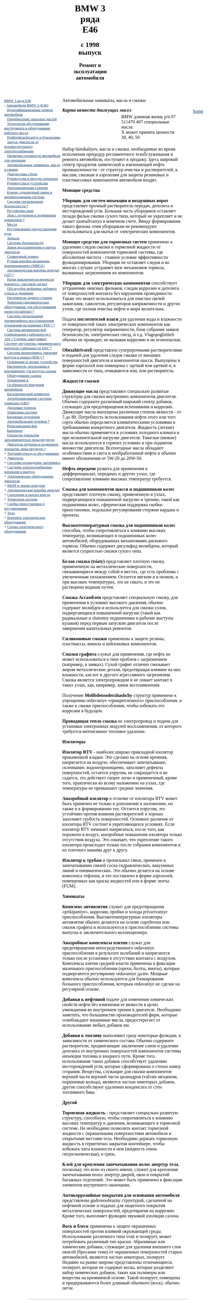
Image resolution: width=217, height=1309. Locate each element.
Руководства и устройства (27, 183)
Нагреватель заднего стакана (29, 297)
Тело (11, 513)
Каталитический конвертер (28, 394)
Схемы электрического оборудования (23, 529)
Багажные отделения (23, 417)
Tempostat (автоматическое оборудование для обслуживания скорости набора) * (30, 307)
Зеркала (13, 238)
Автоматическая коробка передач (33, 490)
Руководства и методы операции (32, 178)
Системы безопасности (25, 242)
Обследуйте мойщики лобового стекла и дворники (30, 290)
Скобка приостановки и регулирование (24, 506)
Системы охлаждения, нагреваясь (33, 462)
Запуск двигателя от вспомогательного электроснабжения (21, 146)
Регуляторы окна (20, 210)
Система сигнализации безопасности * (23, 203)
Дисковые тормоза (21, 407)
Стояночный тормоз (22, 256)
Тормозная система (22, 412)
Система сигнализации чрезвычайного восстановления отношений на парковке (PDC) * (29, 320)
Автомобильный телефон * (28, 421)
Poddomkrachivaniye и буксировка (33, 137)
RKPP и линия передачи (26, 485)
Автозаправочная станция (27, 188)
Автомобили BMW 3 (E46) (27, 105)
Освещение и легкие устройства (32, 362)
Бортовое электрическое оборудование (24, 519)
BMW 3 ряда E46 (17, 100)
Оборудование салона (24, 375)
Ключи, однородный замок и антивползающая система (28, 194)
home (198, 111)
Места (12, 224)
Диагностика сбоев (22, 174)
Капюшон (14, 430)
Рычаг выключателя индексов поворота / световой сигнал (29, 281)
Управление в (17, 380)
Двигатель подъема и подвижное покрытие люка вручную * (31, 446)
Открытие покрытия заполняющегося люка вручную (29, 437)
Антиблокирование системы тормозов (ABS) (28, 400)
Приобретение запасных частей (32, 119)
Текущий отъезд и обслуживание (33, 453)
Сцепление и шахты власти (28, 494)
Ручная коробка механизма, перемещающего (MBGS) (27, 263)
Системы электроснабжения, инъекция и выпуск (28, 469)
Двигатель (15, 458)
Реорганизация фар (22, 426)
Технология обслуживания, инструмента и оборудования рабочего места (27, 128)
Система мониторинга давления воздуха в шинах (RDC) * (30, 354)
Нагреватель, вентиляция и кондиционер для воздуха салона (30, 368)
